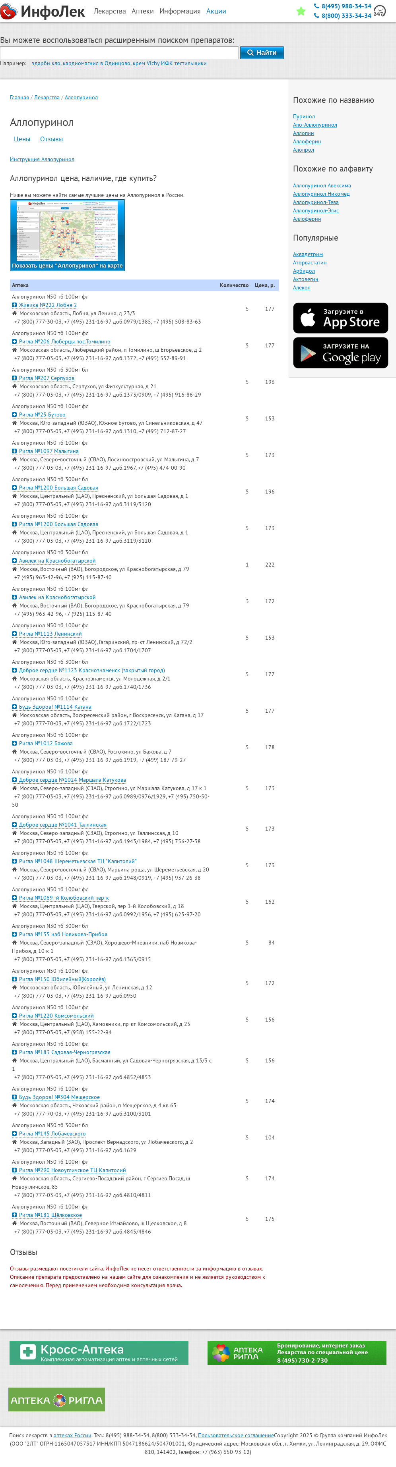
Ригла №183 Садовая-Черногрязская (61, 1052)
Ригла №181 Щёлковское (47, 1214)
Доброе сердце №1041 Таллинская (59, 824)
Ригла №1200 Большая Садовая (55, 487)
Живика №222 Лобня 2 (44, 304)
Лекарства (47, 97)
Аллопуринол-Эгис (316, 210)
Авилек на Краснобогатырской (54, 560)
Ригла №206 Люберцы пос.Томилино (61, 341)
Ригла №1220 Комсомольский (53, 1015)
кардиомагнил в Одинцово (96, 63)
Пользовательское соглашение (236, 1435)
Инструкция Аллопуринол (42, 159)
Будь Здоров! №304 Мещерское (56, 1097)
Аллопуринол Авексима (322, 185)
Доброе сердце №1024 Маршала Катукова (69, 779)
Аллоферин (307, 141)
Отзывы (51, 139)
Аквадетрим (308, 254)
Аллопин (303, 133)
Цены (22, 139)
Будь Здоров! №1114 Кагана (51, 706)
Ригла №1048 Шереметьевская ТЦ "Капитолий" (74, 861)
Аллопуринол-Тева (316, 202)
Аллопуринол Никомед (321, 193)
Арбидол (304, 270)
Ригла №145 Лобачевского (49, 1133)
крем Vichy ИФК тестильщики (170, 63)
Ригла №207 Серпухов (43, 378)
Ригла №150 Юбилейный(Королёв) (59, 979)
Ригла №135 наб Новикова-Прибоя (59, 934)
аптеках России (72, 1435)
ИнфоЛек (53, 10)
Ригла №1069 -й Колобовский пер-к (60, 897)
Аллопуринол (81, 97)
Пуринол (304, 116)
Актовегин (305, 279)
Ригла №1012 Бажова (42, 743)
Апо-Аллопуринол (315, 124)
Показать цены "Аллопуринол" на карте (67, 235)
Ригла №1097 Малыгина (45, 451)
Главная (19, 97)
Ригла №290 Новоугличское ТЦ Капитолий (69, 1170)
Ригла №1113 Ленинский (47, 633)
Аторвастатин (310, 262)
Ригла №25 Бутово (39, 414)
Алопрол (303, 149)
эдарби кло (46, 63)
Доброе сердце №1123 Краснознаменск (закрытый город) (88, 670)
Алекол (302, 287)
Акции (216, 10)
